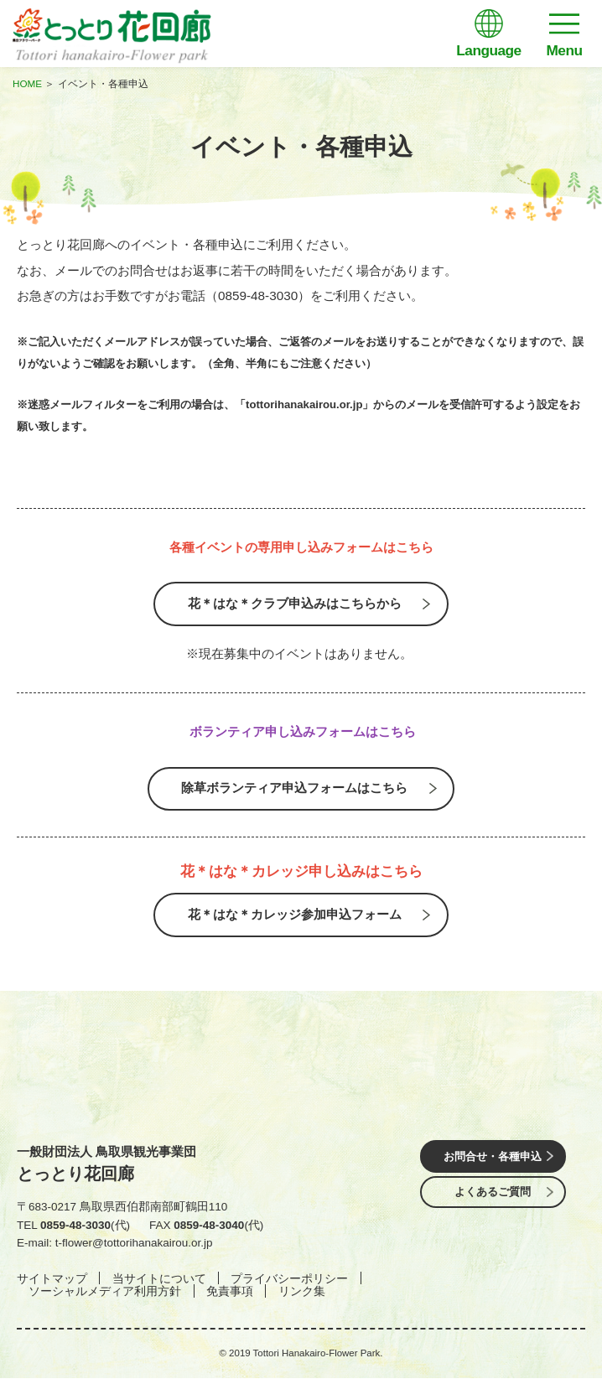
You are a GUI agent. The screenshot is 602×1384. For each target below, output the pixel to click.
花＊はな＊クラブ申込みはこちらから (294, 604)
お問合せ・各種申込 (493, 1161)
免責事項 (229, 1297)
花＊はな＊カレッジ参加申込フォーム (294, 919)
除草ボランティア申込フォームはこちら (294, 790)
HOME (27, 83)
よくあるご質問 (493, 1199)
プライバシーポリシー (289, 1284)
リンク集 (301, 1297)
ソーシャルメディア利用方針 (105, 1297)
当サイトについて (159, 1284)
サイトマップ (52, 1284)
